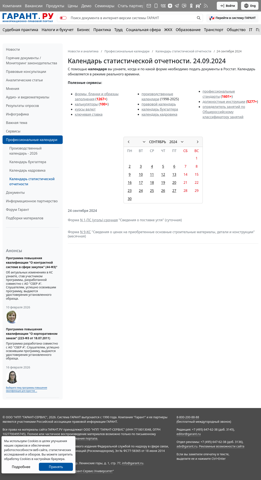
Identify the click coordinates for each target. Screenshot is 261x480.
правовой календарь (159, 104)
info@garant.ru (132, 463)
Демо (86, 5)
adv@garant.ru (187, 446)
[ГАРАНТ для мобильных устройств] (156, 5)
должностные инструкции (224, 101)
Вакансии (34, 5)
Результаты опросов (22, 105)
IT (250, 29)
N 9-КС (85, 232)
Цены (73, 5)
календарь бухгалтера (160, 109)
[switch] (63, 18)
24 (141, 190)
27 (174, 190)
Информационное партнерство (32, 201)
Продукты (55, 5)
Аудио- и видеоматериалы (27, 97)
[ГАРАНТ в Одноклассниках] (191, 5)
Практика (102, 29)
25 (152, 190)
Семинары (104, 5)
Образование (188, 29)
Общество (236, 29)
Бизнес (83, 29)
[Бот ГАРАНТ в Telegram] (184, 5)
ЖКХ (168, 29)
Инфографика (17, 114)
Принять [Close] (56, 466)
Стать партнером (133, 5)
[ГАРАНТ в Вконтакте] (163, 5)
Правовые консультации (26, 71)
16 (130, 182)
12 (163, 174)
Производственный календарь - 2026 (25, 151)
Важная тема (16, 122)
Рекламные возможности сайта (221, 446)
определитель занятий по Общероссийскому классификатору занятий (224, 111)
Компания (12, 5)
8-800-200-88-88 (188, 417)
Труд (118, 29)
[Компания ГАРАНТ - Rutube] (198, 5)
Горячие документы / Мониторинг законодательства (31, 60)
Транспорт (213, 29)
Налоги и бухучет (58, 29)
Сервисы (13, 131)
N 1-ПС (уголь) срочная (99, 220)
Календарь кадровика (27, 170)
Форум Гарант (17, 209)
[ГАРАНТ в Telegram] (176, 5)
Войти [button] (227, 5)
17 (141, 182)
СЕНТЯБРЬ (157, 141)
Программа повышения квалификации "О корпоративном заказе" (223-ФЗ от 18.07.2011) (31, 333)
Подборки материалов (24, 218)
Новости (13, 49)
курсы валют (85, 109)
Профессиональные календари (31, 139)
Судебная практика (20, 29)
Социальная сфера (143, 29)
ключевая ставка (88, 114)
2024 (173, 141)
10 (141, 174)
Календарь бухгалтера (27, 162)
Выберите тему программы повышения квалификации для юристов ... (26, 389)
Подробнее (21, 466)
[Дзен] (170, 6)
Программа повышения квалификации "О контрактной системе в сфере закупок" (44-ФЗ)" (31, 262)
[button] (232, 18)
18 (152, 182)
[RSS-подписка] (205, 5)
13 (174, 174)
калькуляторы (86, 104)
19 (163, 182)
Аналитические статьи (24, 80)
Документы (15, 192)
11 (152, 174)
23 (130, 190)
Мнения (12, 88)
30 (130, 198)
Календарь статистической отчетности (32, 181)
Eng (250, 5)
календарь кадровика (159, 114)
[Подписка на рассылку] (148, 5)
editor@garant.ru (189, 434)
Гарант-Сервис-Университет (92, 471)
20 (174, 182)
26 (163, 190)
